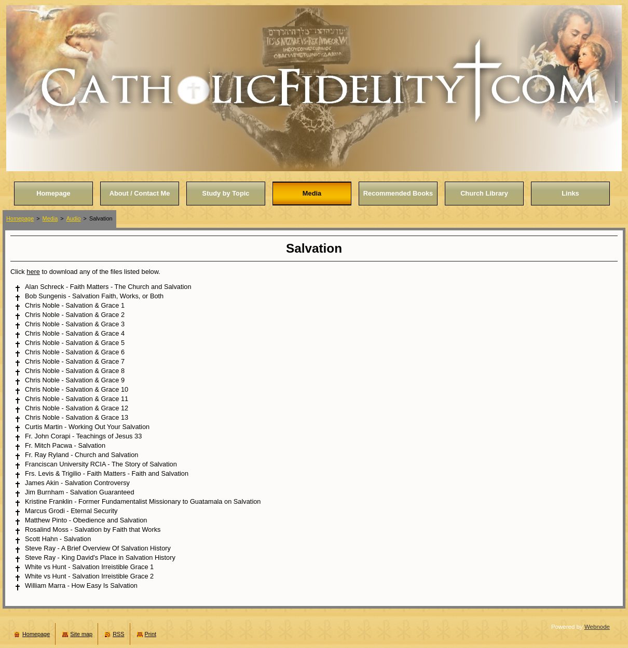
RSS (118, 634)
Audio (73, 218)
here (33, 271)
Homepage (20, 218)
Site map (81, 634)
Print (150, 634)
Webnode (597, 627)
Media (50, 218)
